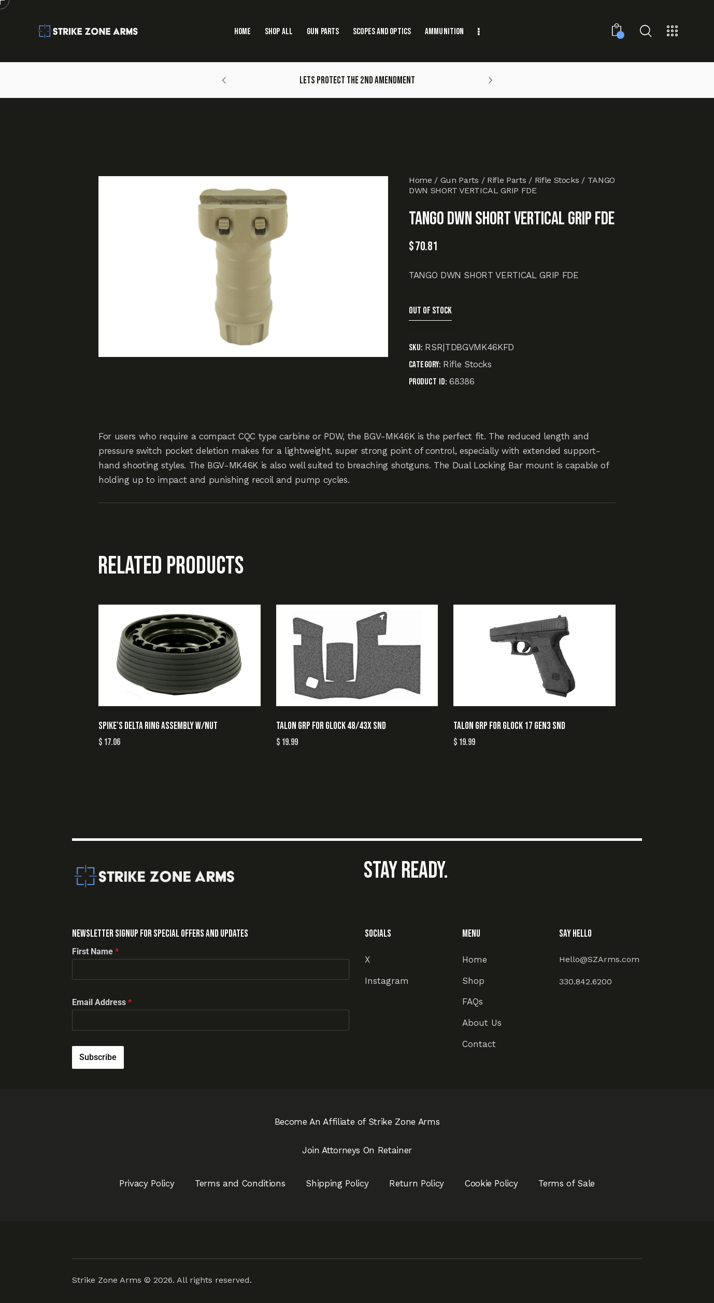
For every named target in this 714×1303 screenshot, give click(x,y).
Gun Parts (459, 180)
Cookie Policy (491, 1183)
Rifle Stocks (557, 180)
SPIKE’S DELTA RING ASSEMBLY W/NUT (158, 726)
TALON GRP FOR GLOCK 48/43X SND (331, 726)
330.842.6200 (585, 981)
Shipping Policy (337, 1183)
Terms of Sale (566, 1183)
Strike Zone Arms (106, 1280)
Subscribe (98, 1057)
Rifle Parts (506, 180)
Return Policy (416, 1183)
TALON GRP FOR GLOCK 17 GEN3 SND (509, 726)
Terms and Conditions (240, 1183)
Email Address (102, 1002)
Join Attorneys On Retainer (357, 1150)
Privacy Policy (146, 1183)
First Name (95, 951)
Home (420, 180)
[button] (224, 80)
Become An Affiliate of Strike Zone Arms (357, 1121)
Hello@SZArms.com (599, 959)
